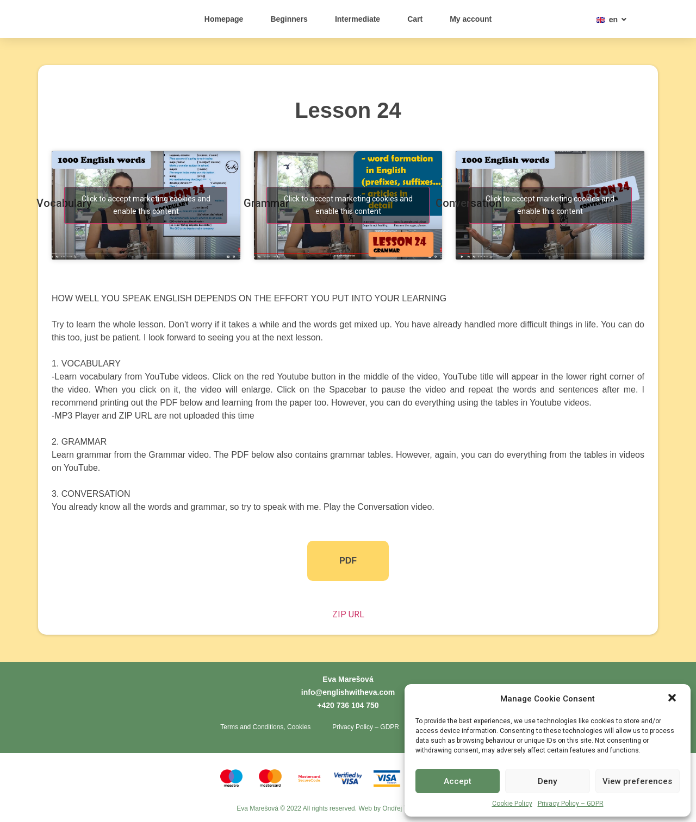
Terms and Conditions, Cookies (265, 727)
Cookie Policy (512, 803)
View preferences (637, 781)
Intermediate (357, 19)
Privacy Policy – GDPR (571, 803)
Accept (457, 781)
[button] (673, 692)
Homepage (224, 19)
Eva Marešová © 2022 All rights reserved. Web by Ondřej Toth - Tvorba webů (348, 808)
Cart (414, 19)
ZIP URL (348, 614)
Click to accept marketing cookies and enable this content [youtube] (146, 205)
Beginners (288, 19)
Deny (547, 781)
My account (471, 19)
